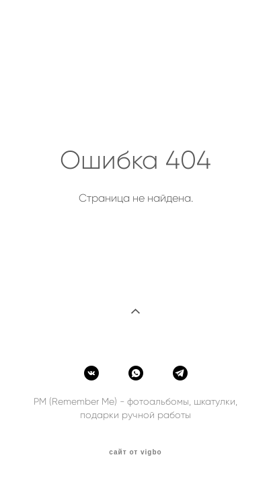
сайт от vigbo (135, 452)
